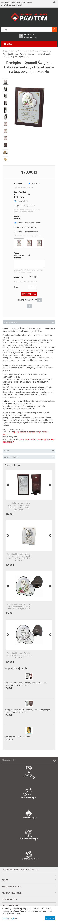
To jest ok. (50, 918)
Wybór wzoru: (17, 217)
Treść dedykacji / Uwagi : (19, 255)
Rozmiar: (18, 184)
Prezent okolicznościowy (28, 51)
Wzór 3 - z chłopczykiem (26, 232)
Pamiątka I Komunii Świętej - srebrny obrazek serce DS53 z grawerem (19, 655)
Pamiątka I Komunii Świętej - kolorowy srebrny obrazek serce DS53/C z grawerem (19, 607)
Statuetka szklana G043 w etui (17, 736)
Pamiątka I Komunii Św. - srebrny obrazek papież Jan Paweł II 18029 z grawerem (27, 711)
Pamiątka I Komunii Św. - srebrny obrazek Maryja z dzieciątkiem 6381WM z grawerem (19, 506)
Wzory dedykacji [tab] (29, 457)
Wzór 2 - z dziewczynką (26, 227)
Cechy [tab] (29, 450)
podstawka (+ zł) (24, 205)
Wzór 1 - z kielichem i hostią (28, 223)
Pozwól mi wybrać (9, 918)
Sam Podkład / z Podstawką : (20, 194)
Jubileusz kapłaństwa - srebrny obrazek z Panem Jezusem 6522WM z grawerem (25, 684)
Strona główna (9, 51)
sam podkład (21, 201)
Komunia (45, 51)
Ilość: (16, 287)
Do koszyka (29, 294)
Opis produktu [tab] (29, 322)
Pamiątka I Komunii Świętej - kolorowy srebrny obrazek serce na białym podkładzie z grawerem (19, 557)
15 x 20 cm (34, 183)
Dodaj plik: (19, 277)
